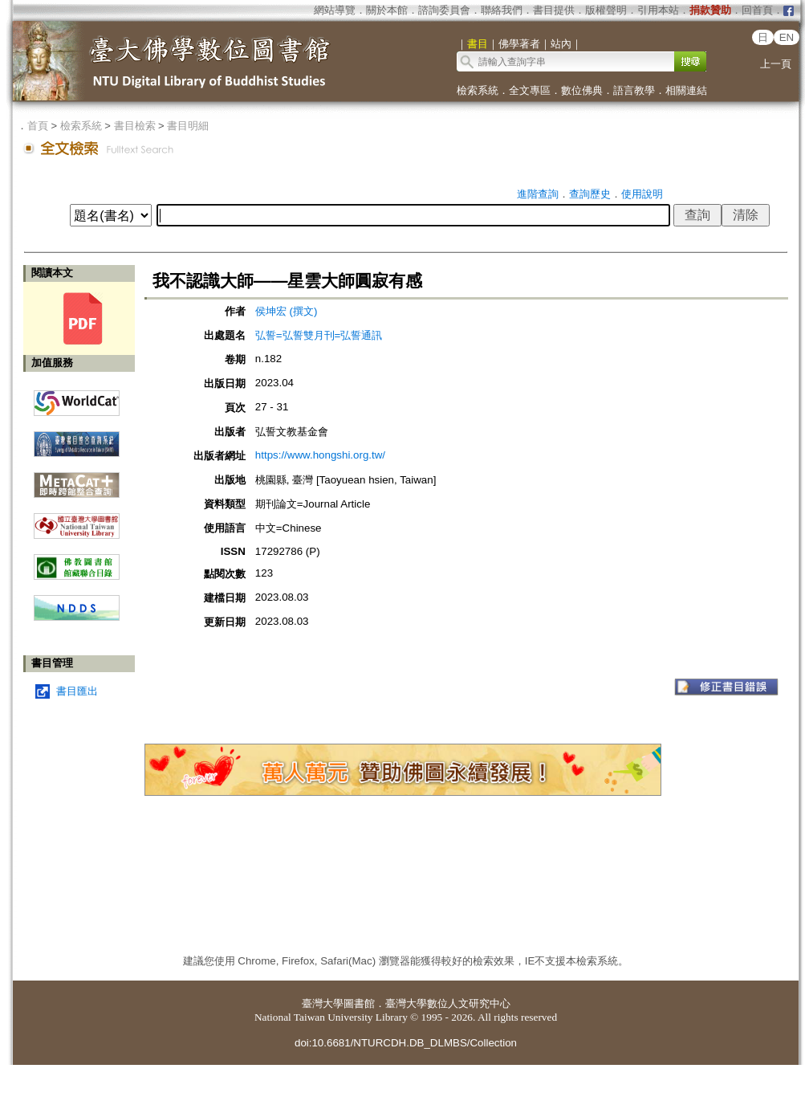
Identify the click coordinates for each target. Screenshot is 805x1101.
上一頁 (775, 64)
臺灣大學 (323, 1003)
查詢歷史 (590, 194)
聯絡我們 (501, 10)
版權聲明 (606, 10)
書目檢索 (135, 126)
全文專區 (530, 90)
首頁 (37, 126)
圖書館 (359, 1003)
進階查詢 (538, 194)
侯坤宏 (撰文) (286, 311)
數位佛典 (582, 90)
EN (787, 37)
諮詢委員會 (444, 10)
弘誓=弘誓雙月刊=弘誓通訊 (319, 335)
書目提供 (554, 10)
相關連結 (686, 90)
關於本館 (387, 10)
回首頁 (757, 10)
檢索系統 (477, 90)
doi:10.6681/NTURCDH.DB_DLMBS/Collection (406, 1043)
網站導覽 (335, 10)
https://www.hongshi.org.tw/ (320, 455)
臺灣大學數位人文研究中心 (447, 1003)
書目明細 (188, 126)
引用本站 (658, 10)
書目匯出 (77, 691)
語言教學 (634, 90)
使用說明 (642, 194)
